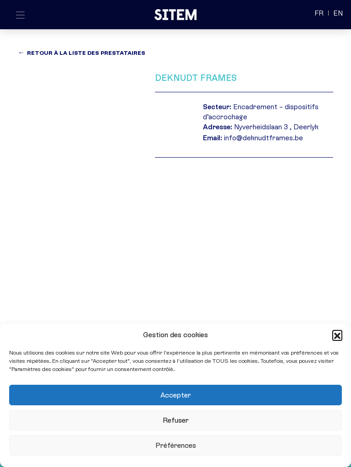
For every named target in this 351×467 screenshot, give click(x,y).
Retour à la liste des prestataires (86, 53)
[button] (337, 335)
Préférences (175, 445)
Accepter (175, 395)
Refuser (176, 420)
